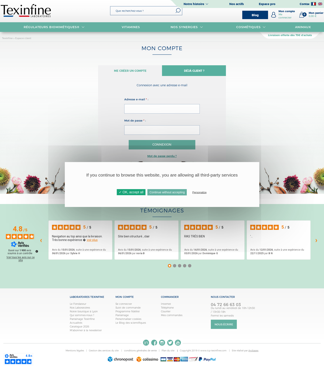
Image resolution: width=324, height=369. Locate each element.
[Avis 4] (184, 267)
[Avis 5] (189, 267)
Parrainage (122, 317)
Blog (255, 15)
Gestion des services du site (104, 352)
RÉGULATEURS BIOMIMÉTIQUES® (54, 27)
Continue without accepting (167, 192)
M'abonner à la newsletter (86, 332)
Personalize (199, 192)
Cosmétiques (251, 27)
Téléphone (167, 309)
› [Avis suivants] (316, 241)
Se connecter (123, 305)
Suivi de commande (128, 309)
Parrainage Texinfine (82, 320)
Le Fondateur (78, 305)
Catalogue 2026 (79, 328)
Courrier (165, 313)
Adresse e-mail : (136, 101)
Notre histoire (194, 4)
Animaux (303, 27)
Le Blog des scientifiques (130, 324)
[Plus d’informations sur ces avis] (36, 253)
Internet (166, 305)
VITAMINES (131, 27)
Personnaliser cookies (128, 320)
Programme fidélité (127, 313)
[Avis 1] (169, 267)
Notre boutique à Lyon (84, 313)
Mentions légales (75, 352)
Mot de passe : (135, 122)
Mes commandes (171, 317)
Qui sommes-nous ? (82, 317)
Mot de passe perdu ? (162, 157)
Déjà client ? (194, 72)
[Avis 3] (179, 267)
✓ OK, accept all (131, 192)
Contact (305, 4)
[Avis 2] (174, 267)
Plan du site (168, 352)
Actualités (76, 324)
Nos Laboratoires (80, 309)
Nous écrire (224, 326)
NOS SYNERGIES (187, 27)
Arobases (253, 352)
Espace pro (267, 4)
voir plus (92, 241)
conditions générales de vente (140, 352)
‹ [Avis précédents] (41, 241)
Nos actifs (236, 4)
